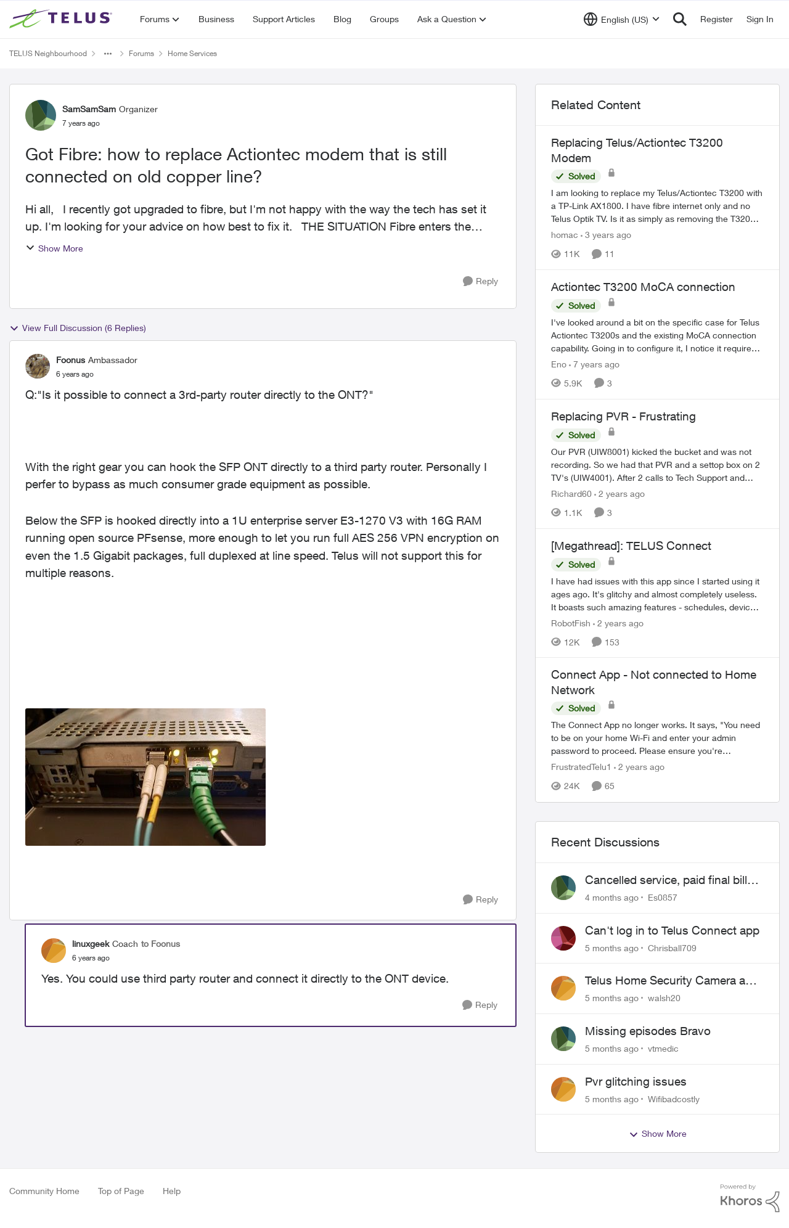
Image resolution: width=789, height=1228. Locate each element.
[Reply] (480, 281)
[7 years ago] (594, 364)
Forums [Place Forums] (141, 53)
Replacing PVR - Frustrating (623, 416)
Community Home (44, 1190)
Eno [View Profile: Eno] (558, 364)
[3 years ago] (606, 234)
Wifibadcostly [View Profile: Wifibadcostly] (674, 1098)
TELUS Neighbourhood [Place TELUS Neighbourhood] (48, 53)
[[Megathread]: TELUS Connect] (657, 593)
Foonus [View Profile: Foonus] (70, 359)
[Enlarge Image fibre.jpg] (145, 777)
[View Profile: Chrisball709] (563, 938)
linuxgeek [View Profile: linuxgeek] (90, 943)
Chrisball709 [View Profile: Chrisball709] (672, 947)
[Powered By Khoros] (750, 1198)
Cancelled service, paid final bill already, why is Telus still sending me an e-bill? (670, 880)
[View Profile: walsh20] (563, 988)
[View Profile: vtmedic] (563, 1038)
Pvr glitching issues (636, 1081)
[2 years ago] (619, 493)
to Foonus (160, 943)
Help (172, 1190)
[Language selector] (621, 19)
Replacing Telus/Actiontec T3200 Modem (637, 150)
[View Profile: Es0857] (563, 887)
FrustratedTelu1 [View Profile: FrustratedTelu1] (581, 767)
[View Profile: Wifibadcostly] (563, 1089)
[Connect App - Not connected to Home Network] (657, 738)
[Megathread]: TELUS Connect (631, 545)
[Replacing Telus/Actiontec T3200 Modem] (657, 205)
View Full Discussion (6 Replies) (77, 328)
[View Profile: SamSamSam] (40, 115)
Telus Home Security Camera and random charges (672, 980)
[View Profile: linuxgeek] (53, 950)
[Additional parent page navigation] (107, 53)
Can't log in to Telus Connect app (672, 930)
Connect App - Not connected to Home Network (653, 682)
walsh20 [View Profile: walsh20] (664, 998)
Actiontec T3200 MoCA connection (643, 286)
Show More (54, 248)
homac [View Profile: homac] (564, 234)
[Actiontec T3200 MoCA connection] (657, 335)
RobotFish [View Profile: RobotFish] (571, 622)
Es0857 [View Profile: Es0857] (662, 897)
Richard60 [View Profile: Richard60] (571, 493)
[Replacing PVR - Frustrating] (657, 464)
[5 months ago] (612, 947)
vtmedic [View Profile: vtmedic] (663, 1048)
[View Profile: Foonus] (37, 366)
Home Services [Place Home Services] (192, 53)
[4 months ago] (612, 897)
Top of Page (121, 1190)
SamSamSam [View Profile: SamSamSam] (89, 109)
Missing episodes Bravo (648, 1031)
